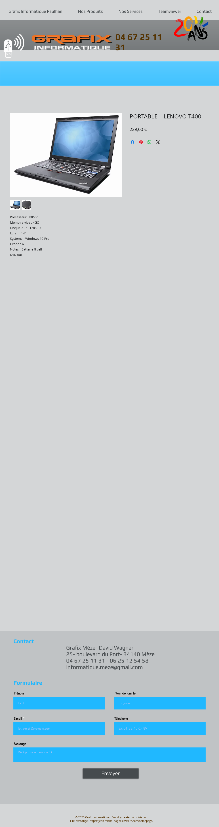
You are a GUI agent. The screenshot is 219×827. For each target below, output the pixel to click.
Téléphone (121, 718)
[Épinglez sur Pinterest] (141, 142)
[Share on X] (158, 142)
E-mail (18, 718)
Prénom (19, 693)
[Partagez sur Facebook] (132, 142)
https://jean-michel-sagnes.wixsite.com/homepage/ (121, 821)
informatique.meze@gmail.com (104, 667)
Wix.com (143, 817)
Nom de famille (124, 693)
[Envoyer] (111, 773)
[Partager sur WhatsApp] (149, 142)
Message (20, 743)
